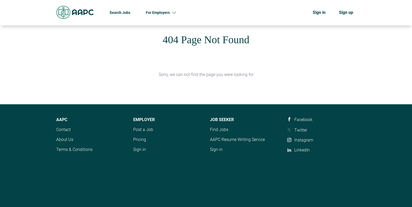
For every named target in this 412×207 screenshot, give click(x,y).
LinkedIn (302, 150)
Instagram (303, 140)
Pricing (139, 139)
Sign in (319, 12)
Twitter (300, 130)
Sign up (346, 12)
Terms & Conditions (74, 149)
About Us (64, 139)
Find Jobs (219, 129)
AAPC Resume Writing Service (237, 139)
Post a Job (143, 129)
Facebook (303, 119)
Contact (63, 129)
